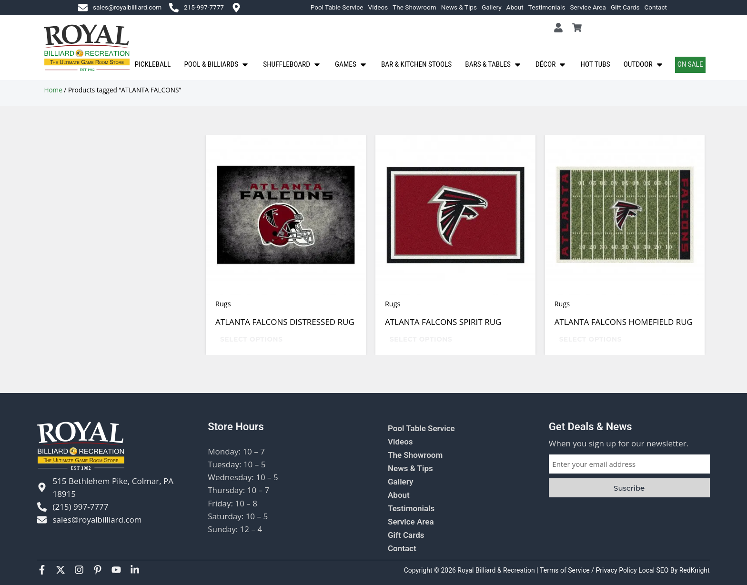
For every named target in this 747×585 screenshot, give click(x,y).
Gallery (492, 7)
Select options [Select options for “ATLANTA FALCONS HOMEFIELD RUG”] (590, 339)
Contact (655, 7)
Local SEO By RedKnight (673, 570)
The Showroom (414, 7)
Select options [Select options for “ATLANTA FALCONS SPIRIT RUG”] (421, 339)
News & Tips (459, 7)
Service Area (588, 7)
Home (53, 89)
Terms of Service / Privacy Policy (589, 570)
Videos (378, 7)
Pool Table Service (337, 7)
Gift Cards (625, 7)
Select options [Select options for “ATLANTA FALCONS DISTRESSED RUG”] (251, 339)
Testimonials (546, 7)
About (515, 7)
